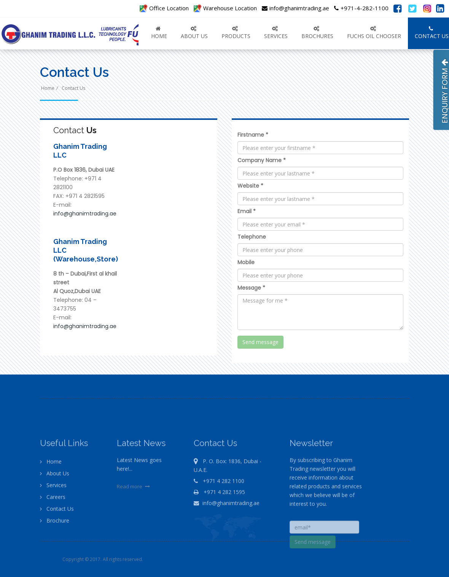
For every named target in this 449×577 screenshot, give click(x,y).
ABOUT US (194, 33)
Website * (250, 186)
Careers (52, 514)
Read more (134, 503)
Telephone (251, 237)
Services (53, 502)
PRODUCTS (235, 33)
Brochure (54, 537)
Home (159, 33)
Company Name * (261, 160)
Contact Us (73, 88)
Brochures (317, 33)
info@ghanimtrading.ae (295, 8)
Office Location (164, 8)
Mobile (246, 262)
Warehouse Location (225, 8)
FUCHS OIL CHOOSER (374, 33)
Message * (251, 288)
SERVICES (276, 33)
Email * (246, 211)
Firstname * (252, 135)
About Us (54, 490)
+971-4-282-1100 (361, 8)
